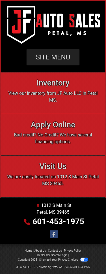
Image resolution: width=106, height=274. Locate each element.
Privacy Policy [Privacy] (72, 250)
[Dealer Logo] (53, 24)
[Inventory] (53, 93)
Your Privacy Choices (70, 259)
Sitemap (44, 259)
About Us (40, 250)
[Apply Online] (53, 135)
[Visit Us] (53, 176)
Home (28, 250)
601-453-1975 (58, 221)
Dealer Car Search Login (52, 255)
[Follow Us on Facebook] (53, 234)
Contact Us (55, 250)
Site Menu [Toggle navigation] (53, 57)
